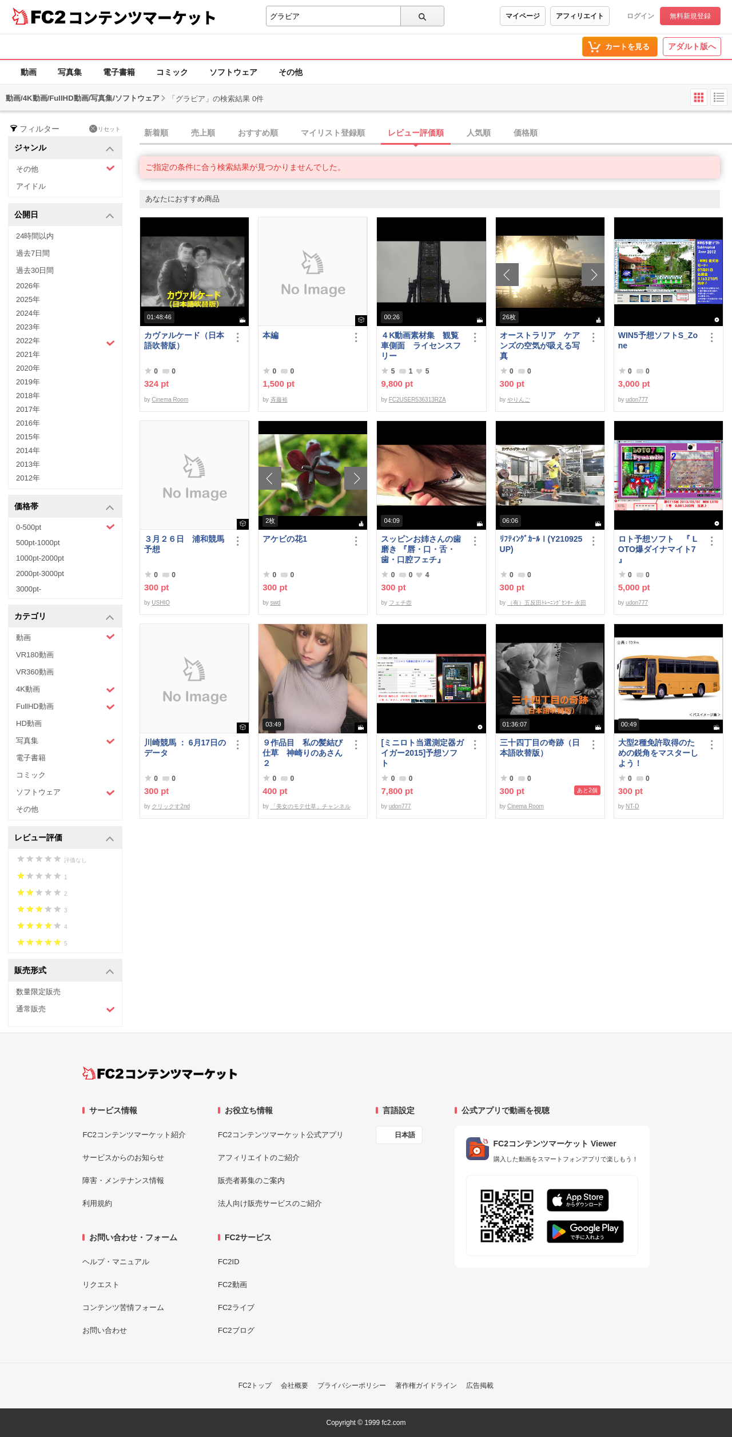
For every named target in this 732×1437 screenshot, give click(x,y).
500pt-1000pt (38, 542)
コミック (172, 72)
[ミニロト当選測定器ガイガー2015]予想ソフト (422, 753)
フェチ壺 (400, 603)
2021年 (28, 354)
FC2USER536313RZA (417, 399)
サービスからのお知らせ (123, 1157)
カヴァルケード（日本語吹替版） (184, 340)
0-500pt (65, 526)
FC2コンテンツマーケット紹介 (134, 1134)
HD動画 (29, 723)
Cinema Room (170, 399)
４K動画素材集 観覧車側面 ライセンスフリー (421, 345)
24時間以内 (35, 236)
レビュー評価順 (416, 132)
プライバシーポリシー (351, 1386)
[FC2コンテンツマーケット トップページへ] (159, 1073)
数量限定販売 (38, 991)
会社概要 (294, 1386)
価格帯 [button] (64, 507)
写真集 (70, 72)
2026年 (28, 285)
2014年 (28, 450)
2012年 (28, 478)
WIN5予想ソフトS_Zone (658, 340)
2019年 (28, 382)
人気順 (479, 132)
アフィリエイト (580, 16)
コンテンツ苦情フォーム (123, 1307)
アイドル (31, 186)
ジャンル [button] (64, 148)
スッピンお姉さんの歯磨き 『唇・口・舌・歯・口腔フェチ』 (421, 549)
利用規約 (97, 1203)
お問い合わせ (104, 1330)
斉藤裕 (279, 399)
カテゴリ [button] (64, 617)
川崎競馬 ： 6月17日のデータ (185, 747)
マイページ (523, 16)
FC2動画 (232, 1284)
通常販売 (65, 1009)
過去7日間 (33, 253)
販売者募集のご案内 (251, 1180)
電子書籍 (119, 72)
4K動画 (65, 689)
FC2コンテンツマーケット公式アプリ (281, 1134)
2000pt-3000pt (40, 573)
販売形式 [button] (64, 971)
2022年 (65, 342)
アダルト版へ (692, 46)
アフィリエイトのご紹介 (259, 1157)
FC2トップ (255, 1386)
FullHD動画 (65, 707)
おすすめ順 (258, 132)
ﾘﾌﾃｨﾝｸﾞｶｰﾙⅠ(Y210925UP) (541, 544)
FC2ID (229, 1261)
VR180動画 (35, 654)
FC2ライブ (236, 1307)
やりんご (518, 399)
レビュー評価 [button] (64, 838)
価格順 (526, 132)
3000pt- (28, 589)
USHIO (161, 603)
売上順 (203, 132)
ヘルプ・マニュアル (115, 1261)
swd (275, 603)
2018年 (28, 395)
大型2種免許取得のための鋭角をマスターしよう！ (658, 753)
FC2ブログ (236, 1330)
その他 (291, 72)
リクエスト (101, 1284)
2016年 (28, 423)
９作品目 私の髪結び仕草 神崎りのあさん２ (302, 753)
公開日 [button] (64, 215)
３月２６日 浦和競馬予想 (184, 544)
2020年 (28, 368)
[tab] (436, 133)
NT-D (632, 806)
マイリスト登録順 (333, 132)
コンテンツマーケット (142, 17)
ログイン (640, 16)
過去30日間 (35, 270)
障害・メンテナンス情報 (123, 1180)
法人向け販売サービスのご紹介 (270, 1203)
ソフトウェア (233, 72)
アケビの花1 (284, 538)
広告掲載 (480, 1386)
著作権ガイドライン (426, 1386)
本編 (270, 335)
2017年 (28, 409)
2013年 (28, 464)
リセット (105, 129)
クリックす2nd (171, 806)
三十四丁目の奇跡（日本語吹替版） (540, 747)
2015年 (28, 436)
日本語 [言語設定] (405, 1135)
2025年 (28, 299)
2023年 (28, 327)
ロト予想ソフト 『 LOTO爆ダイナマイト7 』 (657, 549)
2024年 (28, 313)
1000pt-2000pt (40, 558)
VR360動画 (35, 672)
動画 (29, 72)
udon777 (637, 399)
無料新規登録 (690, 16)
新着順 (156, 132)
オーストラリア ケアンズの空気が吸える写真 (540, 345)
